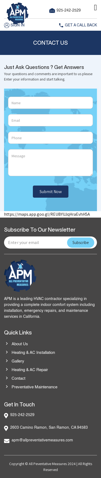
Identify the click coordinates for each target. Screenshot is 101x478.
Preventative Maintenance (30, 387)
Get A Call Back (77, 25)
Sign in (14, 25)
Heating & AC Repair (26, 370)
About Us (16, 344)
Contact (14, 378)
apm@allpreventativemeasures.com (42, 440)
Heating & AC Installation (29, 352)
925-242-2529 (65, 10)
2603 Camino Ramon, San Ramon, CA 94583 (49, 428)
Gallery (14, 361)
